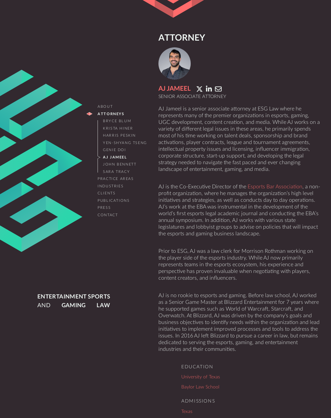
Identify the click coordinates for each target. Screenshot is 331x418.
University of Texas (200, 376)
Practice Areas (116, 179)
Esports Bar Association (275, 186)
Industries (110, 186)
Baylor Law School (200, 386)
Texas (186, 411)
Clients (106, 193)
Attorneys (111, 114)
